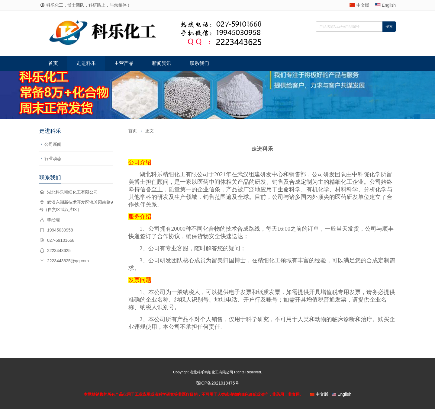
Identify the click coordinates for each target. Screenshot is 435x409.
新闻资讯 (161, 63)
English (389, 5)
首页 (53, 63)
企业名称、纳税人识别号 (177, 299)
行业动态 (52, 158)
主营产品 (124, 63)
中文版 (362, 5)
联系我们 (199, 63)
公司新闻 (52, 144)
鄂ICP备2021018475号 (217, 383)
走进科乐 (86, 63)
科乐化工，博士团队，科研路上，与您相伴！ (88, 5)
